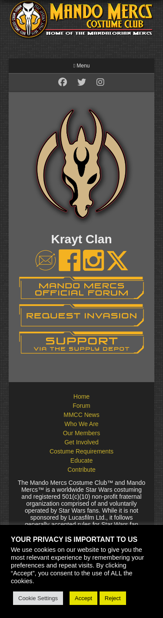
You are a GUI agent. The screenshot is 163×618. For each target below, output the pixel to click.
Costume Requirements (81, 451)
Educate (81, 460)
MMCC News (81, 414)
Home (81, 396)
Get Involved (81, 442)
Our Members (81, 433)
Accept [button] (83, 598)
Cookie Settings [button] (38, 598)
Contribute (81, 469)
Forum (81, 405)
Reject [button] (113, 598)
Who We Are (81, 423)
